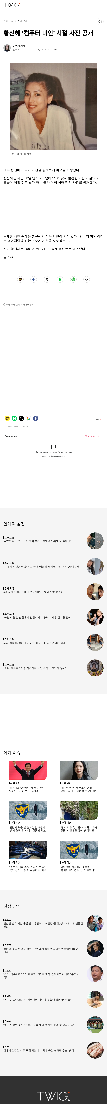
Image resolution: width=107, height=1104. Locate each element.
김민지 (16, 46)
